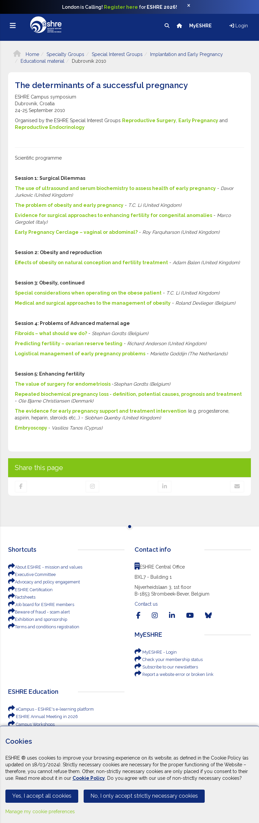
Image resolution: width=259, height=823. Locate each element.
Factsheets (21, 597)
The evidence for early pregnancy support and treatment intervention (100, 411)
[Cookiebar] (129, 774)
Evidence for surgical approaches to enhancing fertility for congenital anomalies (113, 215)
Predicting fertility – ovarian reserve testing (68, 343)
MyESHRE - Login (155, 652)
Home (26, 54)
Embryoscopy (31, 428)
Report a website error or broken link (172, 674)
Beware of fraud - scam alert (37, 612)
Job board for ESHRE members (39, 604)
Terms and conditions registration (41, 627)
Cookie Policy (89, 778)
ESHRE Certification (29, 589)
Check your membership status (168, 659)
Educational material (42, 61)
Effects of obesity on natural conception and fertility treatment (91, 262)
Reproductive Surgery (149, 120)
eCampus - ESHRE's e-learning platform (48, 709)
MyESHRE (201, 25)
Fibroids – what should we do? (51, 333)
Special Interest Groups (117, 54)
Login (238, 25)
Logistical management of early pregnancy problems (80, 353)
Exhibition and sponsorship (35, 619)
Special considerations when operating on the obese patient (88, 293)
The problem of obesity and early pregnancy (69, 205)
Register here (121, 7)
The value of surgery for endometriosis (63, 384)
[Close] (192, 7)
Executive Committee (31, 574)
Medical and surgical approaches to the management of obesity (93, 303)
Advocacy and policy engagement (42, 582)
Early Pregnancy (198, 120)
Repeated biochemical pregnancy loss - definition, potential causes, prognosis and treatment (128, 394)
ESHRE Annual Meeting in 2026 (41, 716)
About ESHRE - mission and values (43, 567)
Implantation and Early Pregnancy (186, 54)
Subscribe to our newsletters (165, 667)
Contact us (146, 604)
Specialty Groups (65, 54)
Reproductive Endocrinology (50, 127)
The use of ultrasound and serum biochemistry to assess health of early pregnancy (115, 188)
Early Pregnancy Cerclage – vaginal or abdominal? (76, 232)
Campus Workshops (30, 724)
